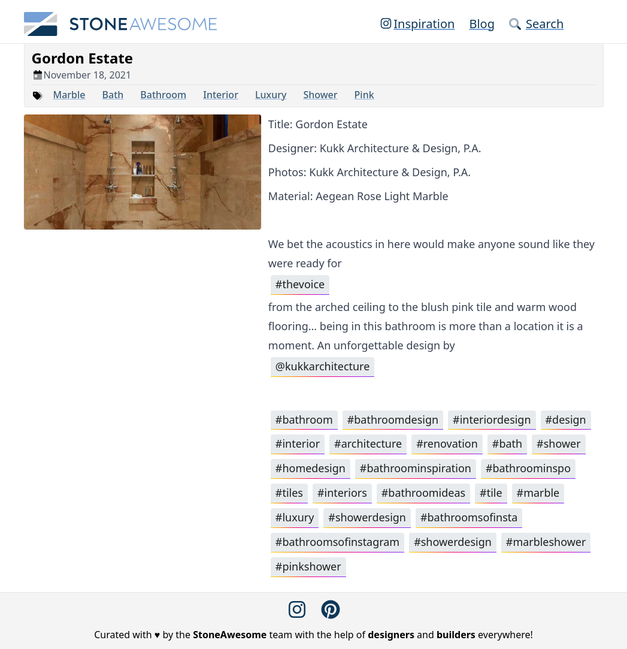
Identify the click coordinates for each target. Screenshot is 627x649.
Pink (364, 94)
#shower (559, 444)
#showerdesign (367, 518)
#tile (491, 494)
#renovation (447, 444)
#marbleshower (547, 543)
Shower (320, 94)
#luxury (294, 518)
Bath (113, 94)
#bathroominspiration (416, 469)
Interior (220, 94)
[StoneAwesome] (120, 24)
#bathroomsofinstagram (337, 543)
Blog (482, 24)
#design (566, 420)
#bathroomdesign (393, 420)
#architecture (368, 444)
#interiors (342, 494)
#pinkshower (308, 567)
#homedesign (310, 469)
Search (536, 24)
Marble (69, 94)
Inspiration (416, 24)
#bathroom (304, 420)
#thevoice (300, 284)
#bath (508, 444)
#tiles (289, 494)
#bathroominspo (528, 469)
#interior (297, 444)
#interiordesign (492, 420)
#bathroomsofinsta (469, 518)
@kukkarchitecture (322, 367)
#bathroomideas (423, 494)
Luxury (271, 94)
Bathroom (163, 94)
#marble (538, 494)
